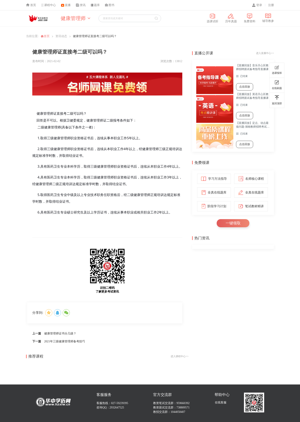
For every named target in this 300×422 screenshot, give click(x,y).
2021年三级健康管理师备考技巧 (64, 341)
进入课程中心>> (180, 356)
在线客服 (220, 402)
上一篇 (36, 333)
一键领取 (233, 223)
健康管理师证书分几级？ (60, 333)
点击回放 (244, 86)
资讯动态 (61, 36)
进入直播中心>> (265, 53)
